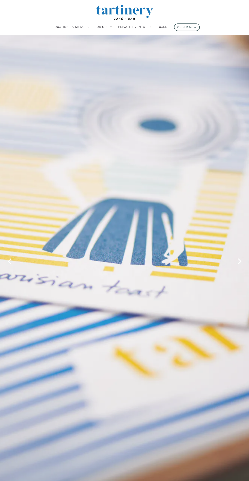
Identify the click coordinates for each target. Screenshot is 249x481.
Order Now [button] (187, 27)
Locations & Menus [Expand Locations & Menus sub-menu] (70, 26)
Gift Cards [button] (160, 26)
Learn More (124, 464)
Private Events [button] (131, 26)
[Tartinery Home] (124, 11)
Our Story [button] (103, 26)
